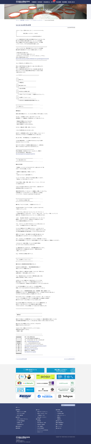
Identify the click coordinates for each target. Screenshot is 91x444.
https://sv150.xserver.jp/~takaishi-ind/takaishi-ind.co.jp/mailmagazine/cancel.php (32, 58)
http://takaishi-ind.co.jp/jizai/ (30, 351)
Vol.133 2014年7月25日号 (22, 359)
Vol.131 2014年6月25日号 (69, 359)
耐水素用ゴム (47, 2)
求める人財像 (59, 411)
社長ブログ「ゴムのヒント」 (42, 411)
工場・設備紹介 (40, 425)
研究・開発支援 (20, 414)
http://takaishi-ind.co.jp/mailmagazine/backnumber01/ (35, 345)
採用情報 (65, 2)
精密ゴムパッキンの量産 (21, 411)
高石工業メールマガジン (24, 20)
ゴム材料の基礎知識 (20, 420)
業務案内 (35, 2)
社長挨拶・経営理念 (41, 423)
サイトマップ (59, 425)
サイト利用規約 (60, 423)
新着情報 (18, 427)
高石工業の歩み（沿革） (41, 421)
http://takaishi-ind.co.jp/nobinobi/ (31, 348)
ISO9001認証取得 (40, 427)
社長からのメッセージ (61, 414)
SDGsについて (40, 430)
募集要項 (59, 418)
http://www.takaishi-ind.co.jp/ (33, 341)
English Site (59, 427)
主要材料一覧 (19, 421)
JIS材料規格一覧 (20, 423)
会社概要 (59, 2)
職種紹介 (59, 416)
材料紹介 (40, 2)
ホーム (17, 20)
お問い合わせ (72, 2)
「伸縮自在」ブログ (41, 414)
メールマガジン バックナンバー (37, 20)
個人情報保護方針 (60, 421)
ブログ (53, 2)
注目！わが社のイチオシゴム (22, 418)
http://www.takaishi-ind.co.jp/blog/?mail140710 (25, 153)
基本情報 (39, 420)
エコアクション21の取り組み (42, 428)
